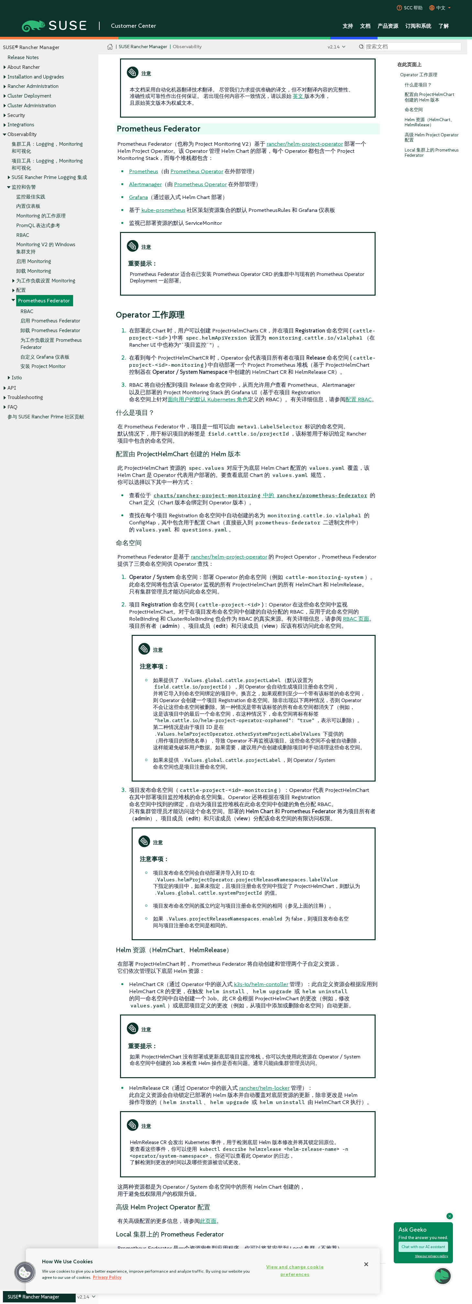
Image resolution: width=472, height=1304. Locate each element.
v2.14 (334, 47)
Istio (17, 377)
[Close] (366, 1264)
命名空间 (414, 109)
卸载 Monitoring (33, 271)
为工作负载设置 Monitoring (45, 281)
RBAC (22, 235)
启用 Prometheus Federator (50, 321)
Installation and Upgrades (35, 77)
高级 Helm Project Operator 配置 (432, 137)
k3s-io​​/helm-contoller (261, 984)
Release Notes (23, 58)
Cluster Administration (31, 105)
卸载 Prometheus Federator (50, 331)
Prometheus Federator (44, 301)
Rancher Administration (33, 86)
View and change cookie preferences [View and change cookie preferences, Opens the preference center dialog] (295, 1270)
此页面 (208, 1221)
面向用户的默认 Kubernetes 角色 (208, 399)
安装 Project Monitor (43, 366)
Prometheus (143, 171)
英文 (298, 96)
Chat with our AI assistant (423, 1246)
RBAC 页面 (356, 618)
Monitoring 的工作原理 (41, 216)
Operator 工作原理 (418, 75)
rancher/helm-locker (264, 1087)
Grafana (138, 197)
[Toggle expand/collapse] (4, 67)
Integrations (20, 125)
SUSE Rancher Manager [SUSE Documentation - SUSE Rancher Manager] (143, 47)
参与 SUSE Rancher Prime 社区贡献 (45, 417)
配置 (21, 290)
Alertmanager (145, 184)
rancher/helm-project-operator (305, 143)
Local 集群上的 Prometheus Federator (431, 152)
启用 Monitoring (33, 261)
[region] (203, 1271)
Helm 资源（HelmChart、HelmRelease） (430, 122)
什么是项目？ (418, 85)
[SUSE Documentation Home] (110, 47)
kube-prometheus (163, 210)
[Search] (412, 46)
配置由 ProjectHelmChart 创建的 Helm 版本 (429, 97)
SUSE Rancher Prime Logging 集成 (49, 177)
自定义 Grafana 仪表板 (45, 357)
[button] (25, 1272)
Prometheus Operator (196, 171)
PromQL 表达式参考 (38, 225)
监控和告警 (24, 187)
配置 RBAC (359, 399)
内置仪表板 (28, 206)
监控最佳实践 (30, 197)
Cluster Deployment (29, 96)
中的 (260, 495)
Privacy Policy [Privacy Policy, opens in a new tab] (107, 1277)
